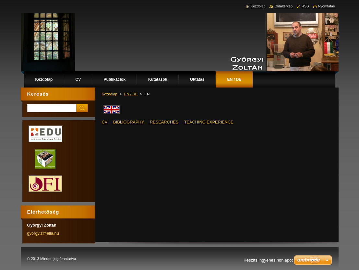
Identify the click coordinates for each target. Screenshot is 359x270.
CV (105, 122)
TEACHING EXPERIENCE (208, 122)
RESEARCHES (163, 122)
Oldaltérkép (283, 6)
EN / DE (131, 94)
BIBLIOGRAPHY (128, 122)
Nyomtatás (326, 6)
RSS (305, 6)
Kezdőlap (109, 94)
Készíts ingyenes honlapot (268, 260)
